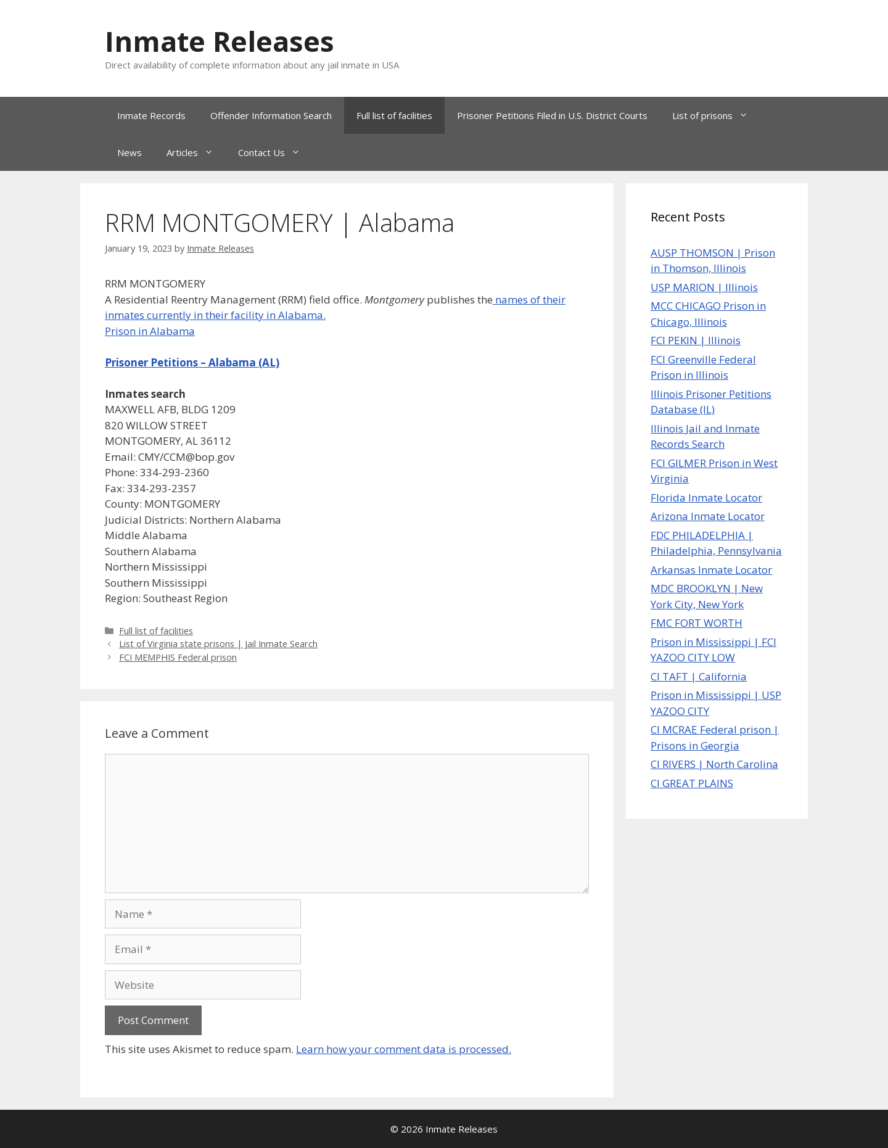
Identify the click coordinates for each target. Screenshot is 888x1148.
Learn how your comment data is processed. (403, 1049)
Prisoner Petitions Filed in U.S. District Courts (552, 115)
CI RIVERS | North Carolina (714, 764)
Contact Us (275, 152)
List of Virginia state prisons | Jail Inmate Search (218, 644)
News (129, 152)
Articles (196, 152)
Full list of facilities (394, 115)
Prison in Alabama (150, 331)
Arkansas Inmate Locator (711, 570)
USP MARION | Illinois (704, 287)
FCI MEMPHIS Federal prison (178, 657)
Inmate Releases (219, 41)
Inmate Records (151, 115)
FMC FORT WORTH (696, 623)
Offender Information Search (271, 115)
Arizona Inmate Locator (708, 516)
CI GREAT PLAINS (692, 783)
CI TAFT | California (699, 676)
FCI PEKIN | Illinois (696, 340)
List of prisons (716, 115)
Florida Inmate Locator (706, 497)
